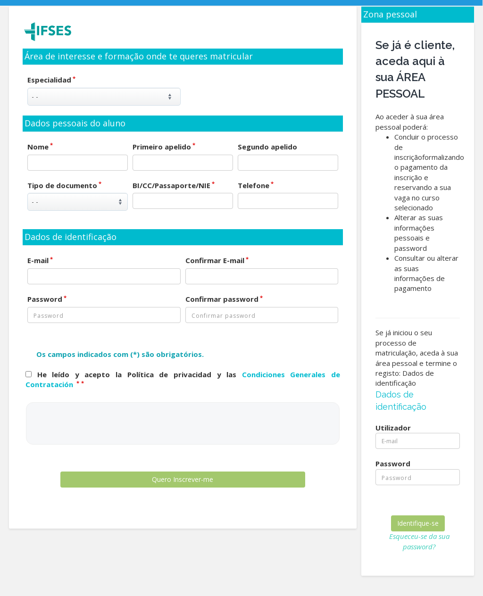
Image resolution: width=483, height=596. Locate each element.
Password (47, 299)
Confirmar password (224, 299)
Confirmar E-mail (217, 260)
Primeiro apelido (164, 146)
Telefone (256, 185)
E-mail (40, 260)
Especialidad (51, 79)
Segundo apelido (267, 146)
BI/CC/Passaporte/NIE (174, 185)
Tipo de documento (64, 185)
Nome (40, 146)
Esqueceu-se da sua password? (419, 541)
